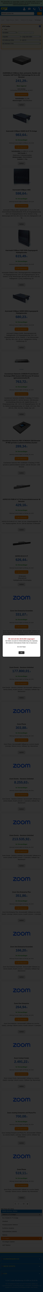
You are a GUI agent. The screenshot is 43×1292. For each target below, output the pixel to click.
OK (21, 652)
